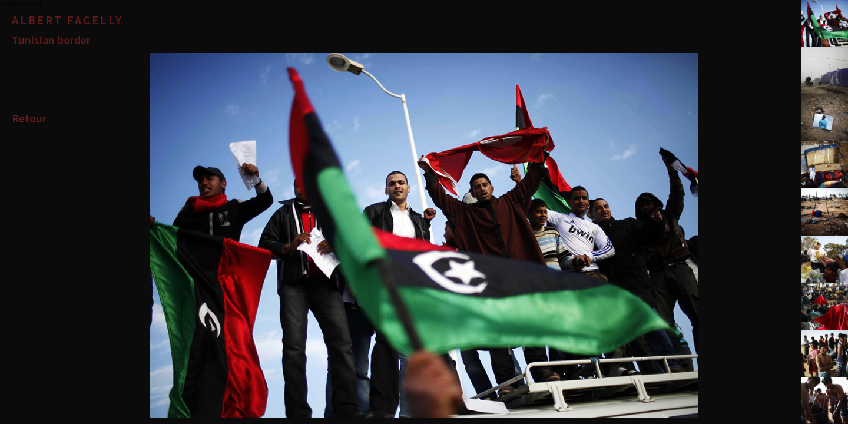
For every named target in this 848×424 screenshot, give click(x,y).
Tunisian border (51, 39)
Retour (29, 118)
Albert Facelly (67, 19)
